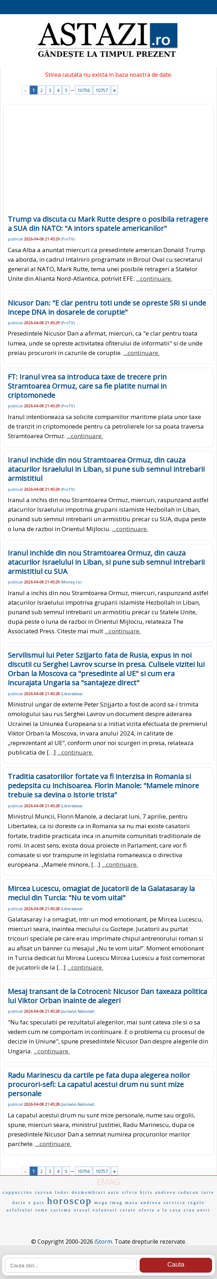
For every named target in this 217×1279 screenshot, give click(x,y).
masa (131, 1202)
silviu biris (137, 1192)
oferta (147, 1210)
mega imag (108, 1202)
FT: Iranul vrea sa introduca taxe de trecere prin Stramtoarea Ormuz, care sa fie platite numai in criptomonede (87, 386)
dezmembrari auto (95, 1192)
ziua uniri (197, 1210)
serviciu (175, 1202)
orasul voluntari (96, 1210)
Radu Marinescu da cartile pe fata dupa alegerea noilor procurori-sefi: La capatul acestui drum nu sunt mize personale (99, 1084)
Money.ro (71, 582)
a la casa (169, 1210)
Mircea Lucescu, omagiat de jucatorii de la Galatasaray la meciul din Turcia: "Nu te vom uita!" (101, 893)
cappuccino (18, 1192)
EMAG (108, 1181)
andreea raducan (177, 1192)
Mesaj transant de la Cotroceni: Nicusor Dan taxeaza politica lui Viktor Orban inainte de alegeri (107, 996)
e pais (37, 1202)
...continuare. (154, 278)
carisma (61, 1210)
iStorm (103, 1241)
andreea (151, 1202)
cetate (128, 1210)
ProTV (68, 239)
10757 (101, 90)
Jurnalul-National (77, 1011)
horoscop (69, 1200)
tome (41, 1210)
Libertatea (71, 693)
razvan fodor (52, 1192)
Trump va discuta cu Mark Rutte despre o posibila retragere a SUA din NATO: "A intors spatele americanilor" (108, 223)
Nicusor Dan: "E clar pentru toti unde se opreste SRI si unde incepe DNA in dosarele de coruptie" (107, 307)
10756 (83, 90)
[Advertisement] (108, 161)
